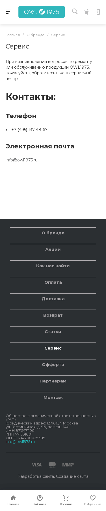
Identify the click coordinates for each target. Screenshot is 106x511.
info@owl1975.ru (20, 441)
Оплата (53, 282)
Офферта (53, 364)
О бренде (53, 232)
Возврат (53, 315)
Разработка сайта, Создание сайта (53, 476)
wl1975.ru (29, 160)
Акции (53, 249)
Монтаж (53, 397)
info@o (13, 160)
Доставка (53, 298)
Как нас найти (53, 265)
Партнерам (53, 381)
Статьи (53, 331)
